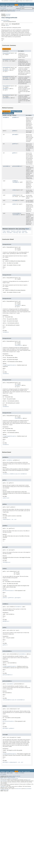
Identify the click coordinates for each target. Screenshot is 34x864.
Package (12, 5)
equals (8, 231)
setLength (14, 200)
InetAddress (6, 70)
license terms (18, 788)
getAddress (15, 117)
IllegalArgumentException (9, 365)
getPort (14, 152)
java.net (8, 15)
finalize (13, 231)
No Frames (21, 6)
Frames (17, 6)
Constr (14, 10)
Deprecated (27, 5)
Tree (22, 5)
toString (15, 232)
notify (4, 232)
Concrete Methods (8, 113)
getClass (19, 231)
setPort (14, 204)
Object (7, 25)
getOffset (14, 143)
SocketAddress (6, 79)
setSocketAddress (16, 213)
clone (4, 231)
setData (14, 190)
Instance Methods (16, 111)
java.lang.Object (5, 20)
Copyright (2, 786)
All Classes (3, 8)
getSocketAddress (16, 166)
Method (18, 10)
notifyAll (9, 232)
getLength (14, 134)
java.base (8, 14)
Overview (2, 5)
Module (7, 5)
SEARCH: (18, 8)
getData (14, 130)
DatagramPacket (6, 53)
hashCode (24, 231)
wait (20, 232)
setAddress (15, 180)
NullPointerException (8, 590)
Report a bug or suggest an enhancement (9, 778)
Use (20, 5)
